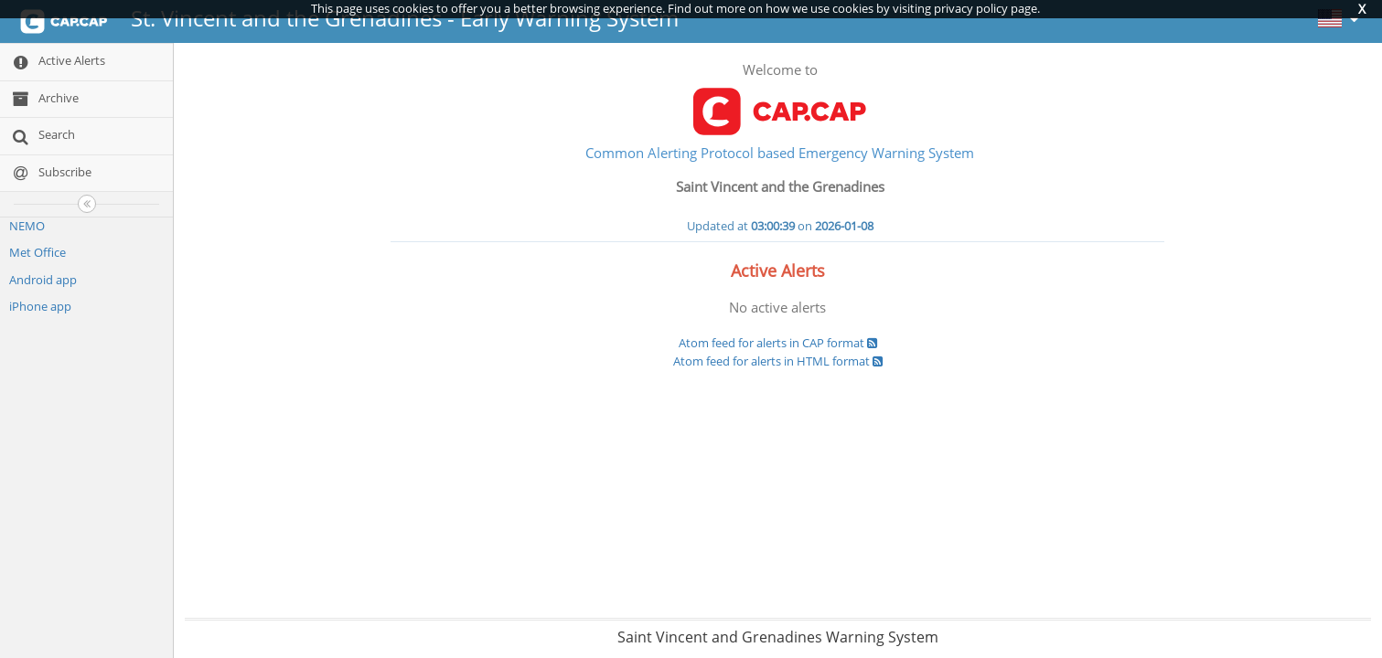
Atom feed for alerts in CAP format (778, 342)
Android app (43, 279)
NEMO (27, 226)
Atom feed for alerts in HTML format (778, 361)
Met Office (37, 252)
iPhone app (40, 306)
